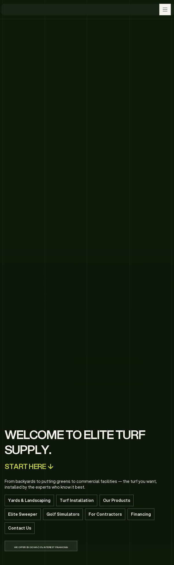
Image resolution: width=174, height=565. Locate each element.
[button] (165, 9)
